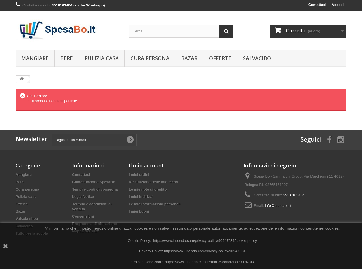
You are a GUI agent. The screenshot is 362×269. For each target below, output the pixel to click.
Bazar (189, 58)
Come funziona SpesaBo (93, 182)
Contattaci (317, 5)
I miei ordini (139, 174)
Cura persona (149, 58)
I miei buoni (139, 211)
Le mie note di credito (148, 189)
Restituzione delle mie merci (153, 182)
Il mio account (146, 165)
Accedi (337, 5)
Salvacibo (257, 58)
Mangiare (35, 58)
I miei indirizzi (141, 196)
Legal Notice (83, 196)
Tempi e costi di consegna (95, 189)
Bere (66, 58)
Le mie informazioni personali (154, 204)
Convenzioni (83, 216)
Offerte (220, 58)
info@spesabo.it (278, 206)
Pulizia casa (102, 58)
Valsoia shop (27, 218)
